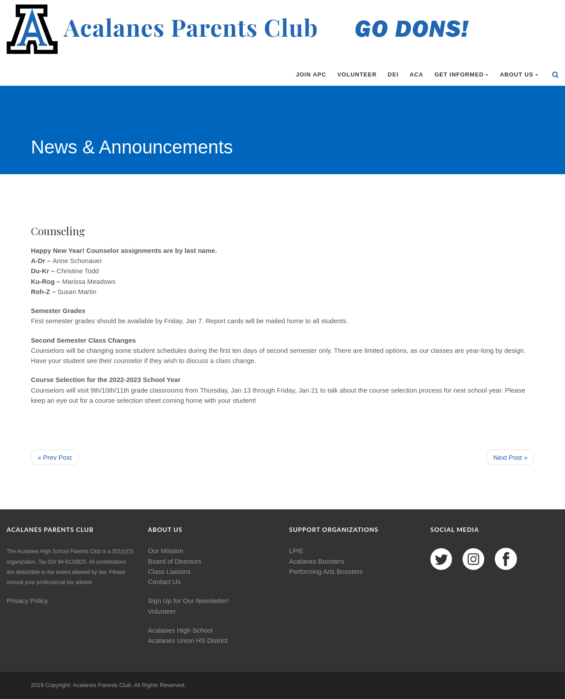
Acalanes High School (180, 630)
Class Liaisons (169, 571)
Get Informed (461, 74)
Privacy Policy (27, 600)
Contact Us (164, 581)
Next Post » (510, 457)
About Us (519, 74)
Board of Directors (174, 561)
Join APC (311, 74)
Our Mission (165, 550)
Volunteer (357, 74)
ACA (416, 74)
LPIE (296, 550)
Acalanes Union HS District (187, 640)
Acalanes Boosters (316, 561)
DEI (393, 74)
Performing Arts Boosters (326, 571)
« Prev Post (55, 457)
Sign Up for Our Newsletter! (188, 600)
